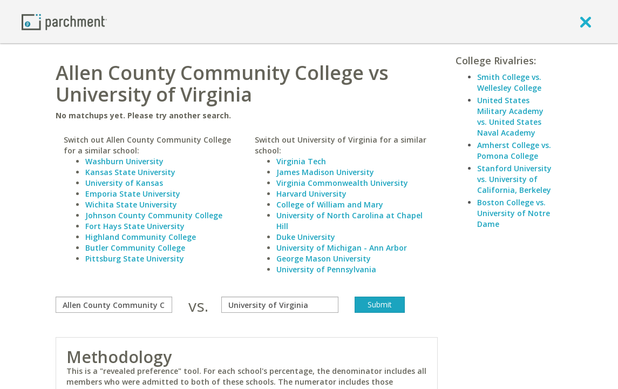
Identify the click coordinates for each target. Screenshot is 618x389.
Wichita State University (131, 204)
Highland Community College (140, 237)
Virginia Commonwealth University (342, 183)
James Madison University (325, 172)
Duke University (305, 237)
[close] (585, 21)
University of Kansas (124, 183)
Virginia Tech (301, 161)
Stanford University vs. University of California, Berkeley (514, 179)
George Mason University (323, 258)
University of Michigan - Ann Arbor (341, 248)
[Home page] (64, 21)
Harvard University (311, 194)
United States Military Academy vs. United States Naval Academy (510, 116)
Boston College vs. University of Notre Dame (513, 213)
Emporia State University (132, 194)
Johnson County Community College (153, 215)
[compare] (114, 305)
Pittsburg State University (134, 258)
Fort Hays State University (135, 226)
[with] (279, 305)
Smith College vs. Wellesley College (509, 82)
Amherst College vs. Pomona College (514, 150)
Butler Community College (135, 248)
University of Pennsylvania (326, 269)
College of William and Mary (329, 204)
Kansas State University (130, 172)
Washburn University (124, 161)
